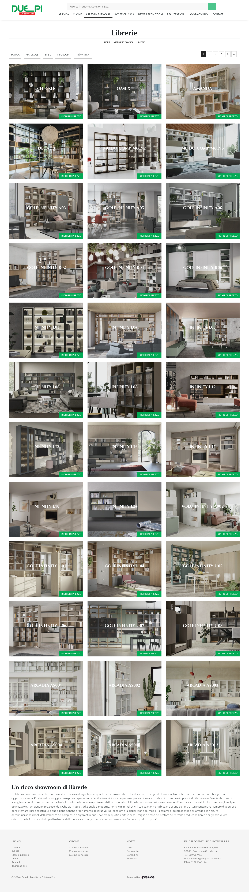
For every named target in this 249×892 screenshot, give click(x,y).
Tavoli (15, 858)
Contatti (218, 14)
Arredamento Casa (98, 14)
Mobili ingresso (20, 854)
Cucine (77, 14)
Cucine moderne (78, 851)
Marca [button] (15, 54)
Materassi (132, 858)
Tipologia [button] (63, 54)
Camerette (132, 851)
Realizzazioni (175, 14)
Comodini (132, 854)
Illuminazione (19, 865)
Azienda (63, 14)
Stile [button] (48, 54)
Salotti (15, 851)
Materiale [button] (32, 54)
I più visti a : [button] (83, 54)
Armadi (16, 862)
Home (107, 42)
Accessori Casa (124, 14)
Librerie (141, 42)
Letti (129, 847)
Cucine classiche (78, 847)
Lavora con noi (199, 14)
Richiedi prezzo (71, 116)
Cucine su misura (78, 854)
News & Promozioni (150, 14)
